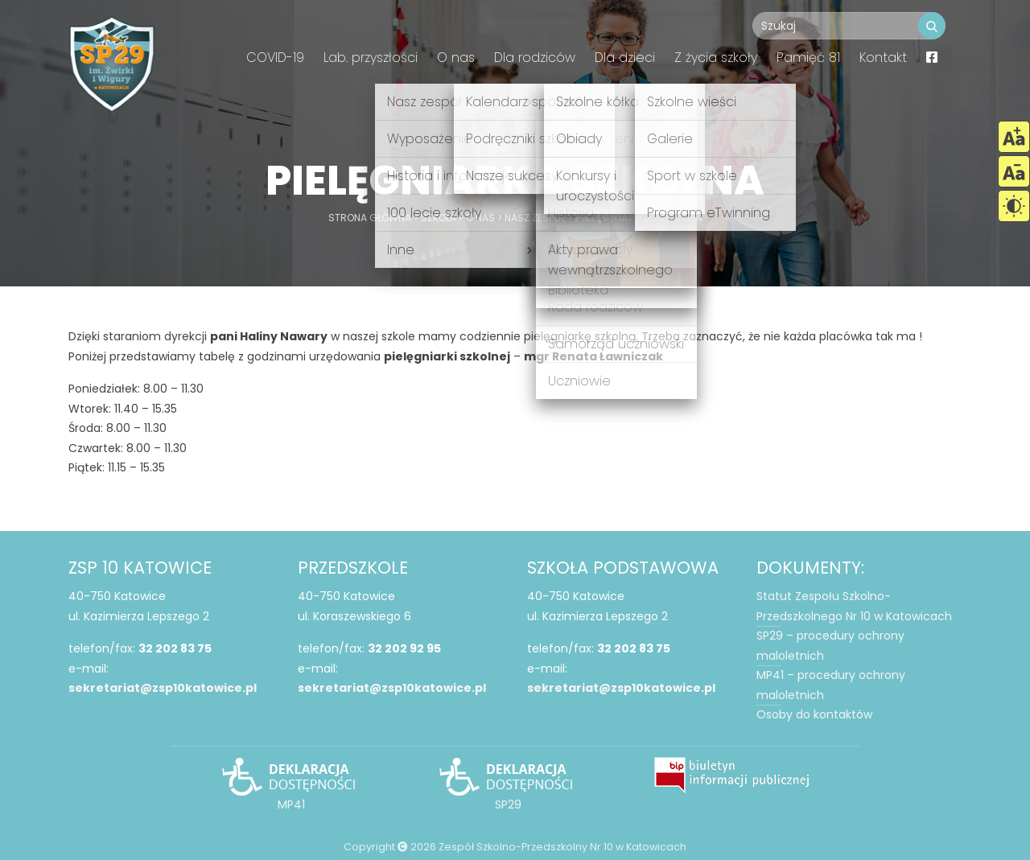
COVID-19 (275, 57)
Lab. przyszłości (370, 57)
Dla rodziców (534, 57)
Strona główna (369, 217)
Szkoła (438, 217)
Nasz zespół (535, 217)
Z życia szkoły (715, 57)
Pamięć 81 (808, 57)
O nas (456, 57)
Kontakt (883, 57)
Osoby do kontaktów (814, 714)
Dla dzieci (625, 57)
